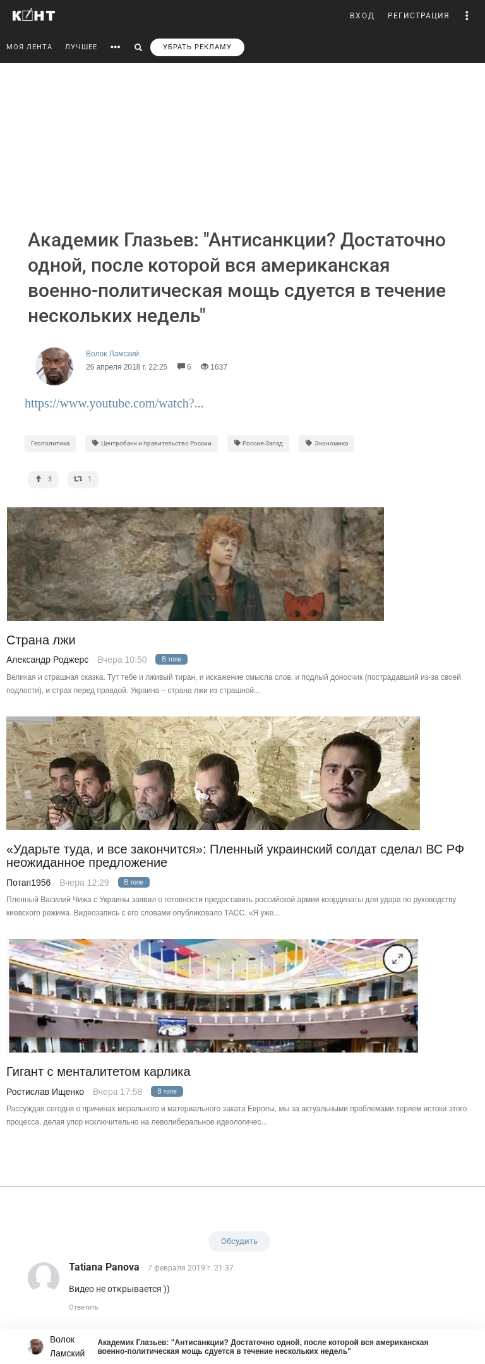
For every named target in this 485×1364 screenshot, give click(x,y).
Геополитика (50, 443)
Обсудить (239, 1241)
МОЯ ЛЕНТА (29, 47)
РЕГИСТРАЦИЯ (419, 15)
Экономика (326, 443)
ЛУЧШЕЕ (81, 47)
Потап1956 (28, 883)
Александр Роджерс (47, 660)
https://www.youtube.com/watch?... (114, 403)
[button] (467, 16)
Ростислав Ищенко (45, 1092)
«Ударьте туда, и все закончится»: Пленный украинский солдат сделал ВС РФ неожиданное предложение (235, 856)
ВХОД (362, 15)
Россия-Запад (259, 443)
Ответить (84, 1307)
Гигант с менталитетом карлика (98, 1071)
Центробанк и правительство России (152, 443)
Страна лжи (41, 640)
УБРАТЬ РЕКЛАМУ (197, 47)
